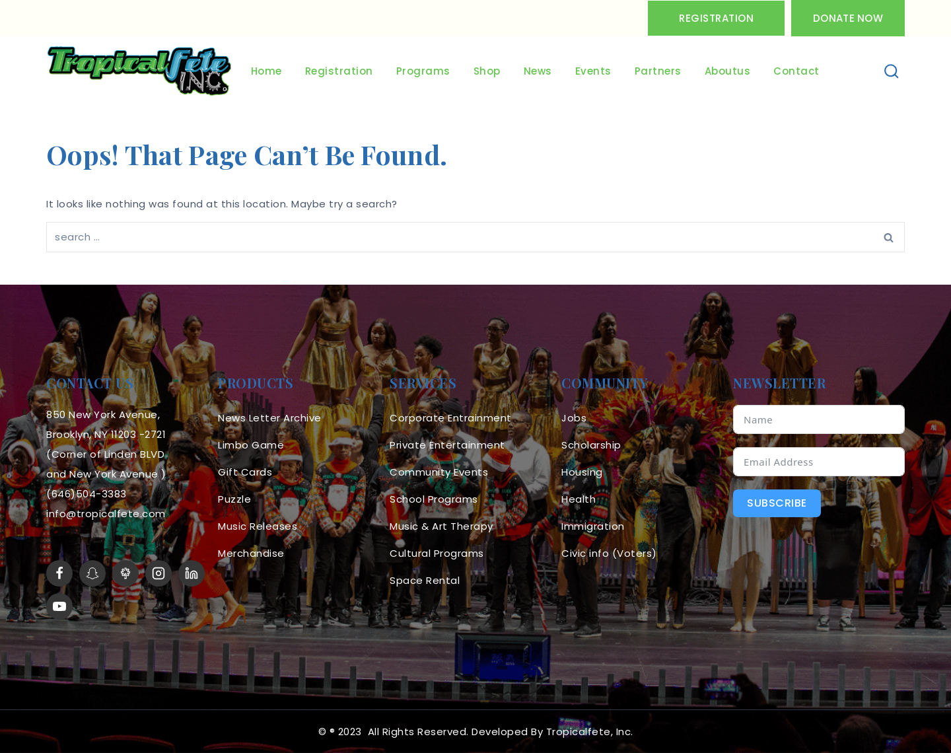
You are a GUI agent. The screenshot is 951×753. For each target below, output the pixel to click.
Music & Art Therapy (441, 526)
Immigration (593, 526)
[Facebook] (59, 573)
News (538, 71)
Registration (716, 18)
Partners (658, 71)
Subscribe (777, 503)
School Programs (434, 499)
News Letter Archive (270, 418)
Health (578, 499)
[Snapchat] (92, 573)
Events (593, 71)
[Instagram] (158, 573)
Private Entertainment (447, 445)
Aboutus (728, 71)
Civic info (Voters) (609, 553)
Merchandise (251, 553)
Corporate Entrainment (451, 418)
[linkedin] (191, 573)
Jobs (573, 418)
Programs (423, 71)
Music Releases (257, 526)
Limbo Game (251, 445)
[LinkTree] (125, 573)
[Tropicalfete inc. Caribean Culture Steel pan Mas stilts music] (139, 71)
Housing (582, 472)
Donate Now (848, 18)
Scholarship (591, 445)
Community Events (439, 472)
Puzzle (234, 499)
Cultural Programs (437, 553)
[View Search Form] (891, 71)
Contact (796, 71)
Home (266, 71)
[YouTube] (59, 606)
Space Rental (425, 580)
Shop (487, 71)
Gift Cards (245, 472)
